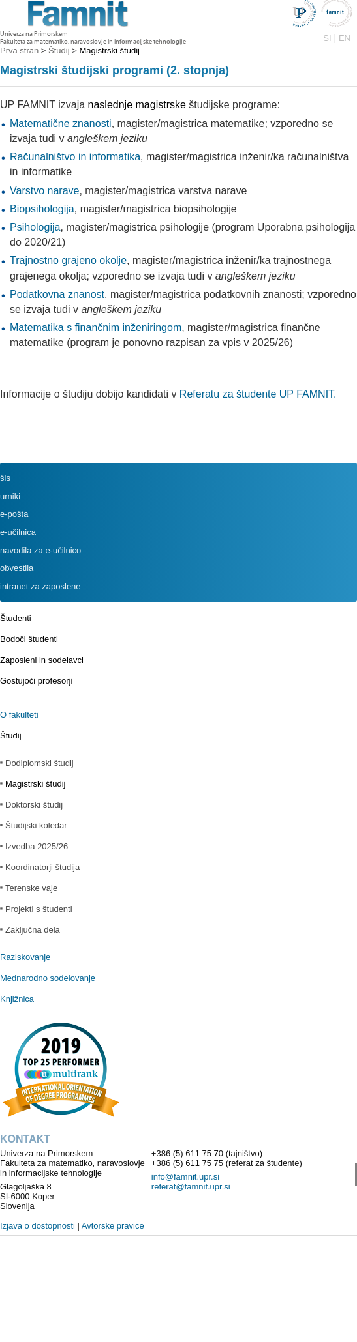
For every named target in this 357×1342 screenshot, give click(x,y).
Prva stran (19, 50)
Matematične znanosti (61, 123)
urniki (10, 496)
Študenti (15, 618)
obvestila (16, 568)
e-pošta (14, 514)
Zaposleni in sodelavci (42, 660)
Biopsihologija (42, 208)
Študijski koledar (36, 825)
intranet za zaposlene (40, 586)
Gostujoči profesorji (36, 681)
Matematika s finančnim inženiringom (95, 327)
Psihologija (35, 227)
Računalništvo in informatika (75, 156)
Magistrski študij (35, 784)
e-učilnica (18, 532)
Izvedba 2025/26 (36, 846)
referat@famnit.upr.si (190, 1186)
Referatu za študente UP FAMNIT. (258, 394)
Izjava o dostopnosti (37, 1226)
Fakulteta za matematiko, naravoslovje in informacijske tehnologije (93, 42)
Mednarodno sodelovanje (47, 978)
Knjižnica (17, 999)
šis (5, 478)
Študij (11, 735)
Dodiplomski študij (39, 763)
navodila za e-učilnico (40, 550)
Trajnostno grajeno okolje (68, 260)
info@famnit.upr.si (185, 1177)
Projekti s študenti (38, 909)
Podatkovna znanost (57, 294)
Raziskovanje (25, 957)
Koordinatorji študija (42, 867)
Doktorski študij (34, 805)
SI (327, 38)
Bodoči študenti (29, 639)
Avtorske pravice (113, 1226)
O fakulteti (19, 715)
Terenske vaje (31, 888)
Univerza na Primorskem (34, 34)
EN (344, 38)
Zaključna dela (32, 930)
